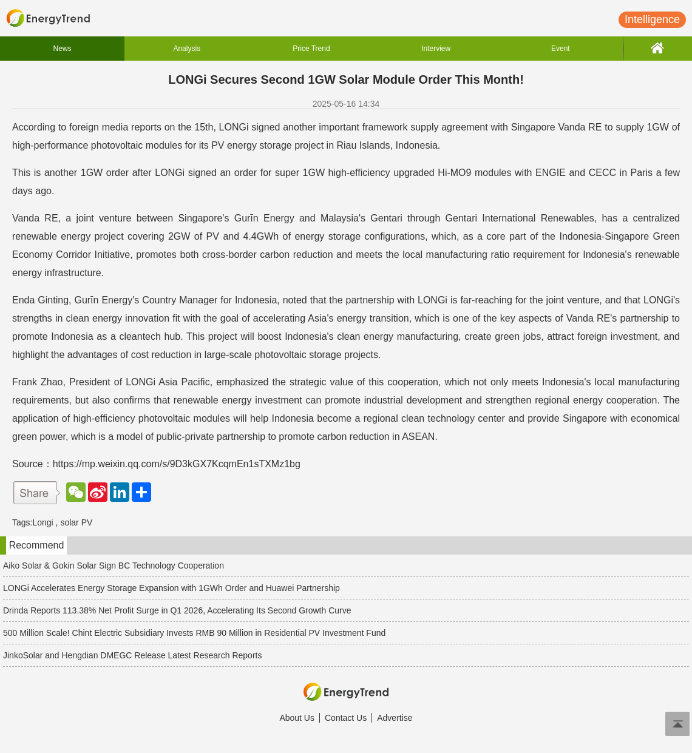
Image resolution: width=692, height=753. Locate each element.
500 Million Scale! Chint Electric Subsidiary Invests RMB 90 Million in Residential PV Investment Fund (194, 633)
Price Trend (311, 48)
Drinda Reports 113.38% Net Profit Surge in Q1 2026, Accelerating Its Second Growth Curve (177, 610)
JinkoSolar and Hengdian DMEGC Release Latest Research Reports (132, 655)
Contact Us (346, 718)
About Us (296, 718)
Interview (435, 48)
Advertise (394, 718)
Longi (42, 522)
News (62, 48)
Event (560, 48)
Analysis (186, 48)
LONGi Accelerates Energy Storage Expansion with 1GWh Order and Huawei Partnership (171, 588)
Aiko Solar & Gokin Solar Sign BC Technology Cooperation (113, 565)
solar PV (76, 522)
